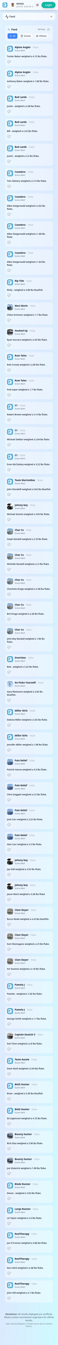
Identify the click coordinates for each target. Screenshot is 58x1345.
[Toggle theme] (37, 5)
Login (48, 5)
